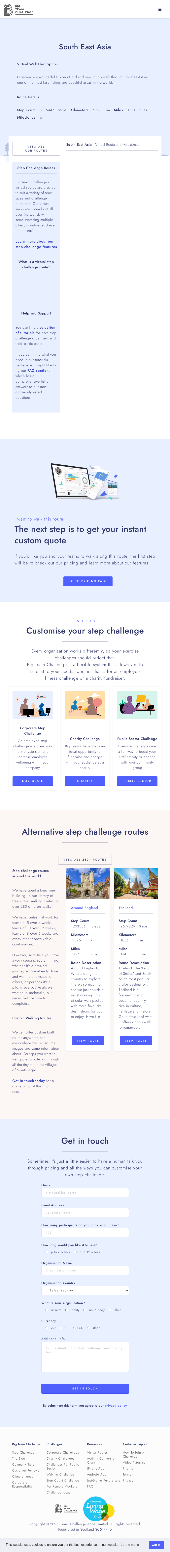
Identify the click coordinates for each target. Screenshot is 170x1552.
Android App (97, 1475)
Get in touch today (28, 1080)
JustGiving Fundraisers (103, 1481)
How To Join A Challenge (133, 1455)
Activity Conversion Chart (101, 1461)
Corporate (32, 781)
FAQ (90, 1487)
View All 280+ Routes (85, 860)
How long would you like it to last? (69, 1245)
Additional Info (53, 1339)
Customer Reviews (25, 1471)
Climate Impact (23, 1477)
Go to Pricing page (88, 581)
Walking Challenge (60, 1475)
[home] (18, 10)
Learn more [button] (130, 1544)
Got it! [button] (156, 1544)
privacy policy (116, 1405)
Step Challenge (23, 1453)
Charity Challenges (60, 1459)
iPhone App (96, 1469)
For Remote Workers (62, 1487)
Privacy (128, 1481)
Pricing (128, 1469)
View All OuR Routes (36, 149)
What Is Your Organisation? (63, 1303)
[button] (160, 10)
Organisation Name (56, 1263)
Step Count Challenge (63, 1481)
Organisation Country (58, 1283)
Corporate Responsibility (22, 1485)
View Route (88, 1041)
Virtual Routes (97, 1453)
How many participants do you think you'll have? (80, 1225)
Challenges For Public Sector (63, 1467)
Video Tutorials (134, 1463)
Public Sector (137, 781)
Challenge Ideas (58, 1492)
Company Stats (23, 1465)
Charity (85, 781)
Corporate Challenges (63, 1453)
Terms (127, 1475)
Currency (48, 1321)
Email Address (52, 1205)
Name (46, 1185)
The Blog (18, 1459)
